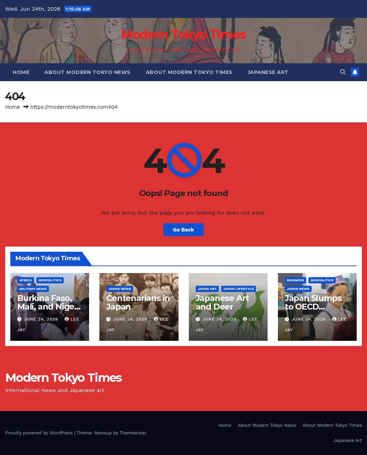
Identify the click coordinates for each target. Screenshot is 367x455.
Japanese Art (268, 72)
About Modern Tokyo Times (189, 72)
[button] (343, 72)
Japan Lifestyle (238, 289)
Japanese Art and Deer (222, 302)
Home (21, 72)
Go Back (183, 230)
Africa (25, 280)
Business (295, 280)
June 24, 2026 (42, 319)
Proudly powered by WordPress (39, 432)
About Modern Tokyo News (87, 72)
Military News (33, 289)
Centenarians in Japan (138, 302)
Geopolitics (50, 280)
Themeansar (133, 432)
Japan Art (207, 289)
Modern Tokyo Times (183, 34)
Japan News (119, 289)
